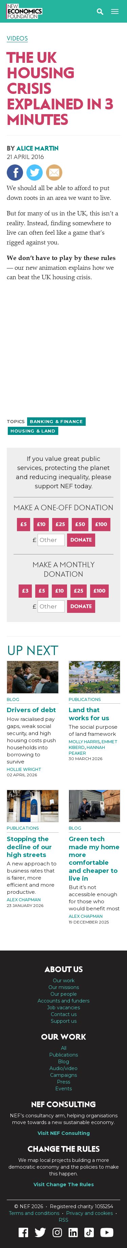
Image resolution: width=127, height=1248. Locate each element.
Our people (63, 994)
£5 (23, 524)
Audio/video (63, 1068)
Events (63, 1089)
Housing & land (33, 431)
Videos (17, 38)
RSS (63, 1220)
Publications (85, 699)
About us (63, 969)
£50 (80, 524)
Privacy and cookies (89, 1213)
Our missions (63, 987)
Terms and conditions (34, 1213)
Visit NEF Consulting (64, 1133)
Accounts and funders (63, 1001)
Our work (64, 981)
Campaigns (63, 1075)
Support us (64, 1021)
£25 (60, 524)
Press (63, 1082)
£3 (25, 591)
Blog (13, 699)
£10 (41, 524)
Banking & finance (56, 421)
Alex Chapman (24, 899)
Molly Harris (84, 741)
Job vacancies (63, 1008)
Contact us (64, 1014)
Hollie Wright (24, 769)
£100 (101, 524)
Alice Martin (37, 148)
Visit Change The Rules (64, 1184)
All (63, 1048)
